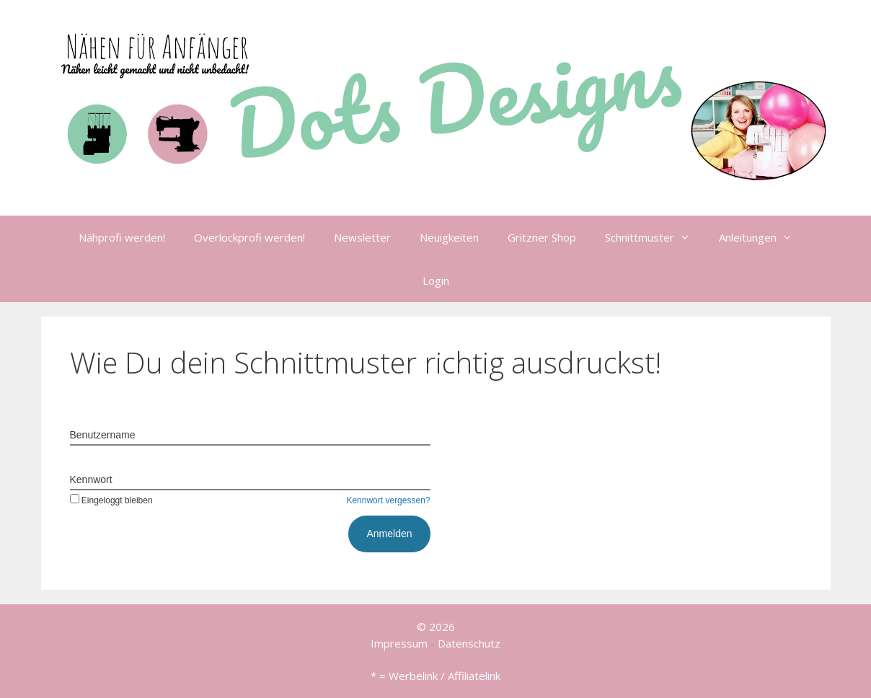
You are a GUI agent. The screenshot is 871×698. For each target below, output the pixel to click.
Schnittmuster (654, 237)
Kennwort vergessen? (388, 500)
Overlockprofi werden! (249, 237)
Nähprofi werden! (122, 237)
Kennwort (91, 479)
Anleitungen (763, 237)
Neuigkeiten (449, 237)
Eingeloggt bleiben (111, 500)
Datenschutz (469, 643)
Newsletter (362, 237)
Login (436, 280)
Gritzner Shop (542, 237)
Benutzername (103, 435)
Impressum (399, 643)
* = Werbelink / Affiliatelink (435, 675)
